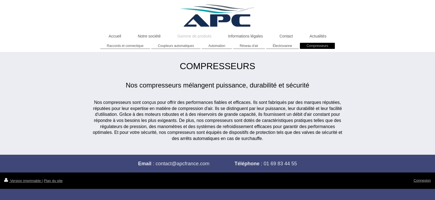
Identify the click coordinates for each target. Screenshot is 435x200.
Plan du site (53, 181)
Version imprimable (23, 181)
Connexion (422, 180)
